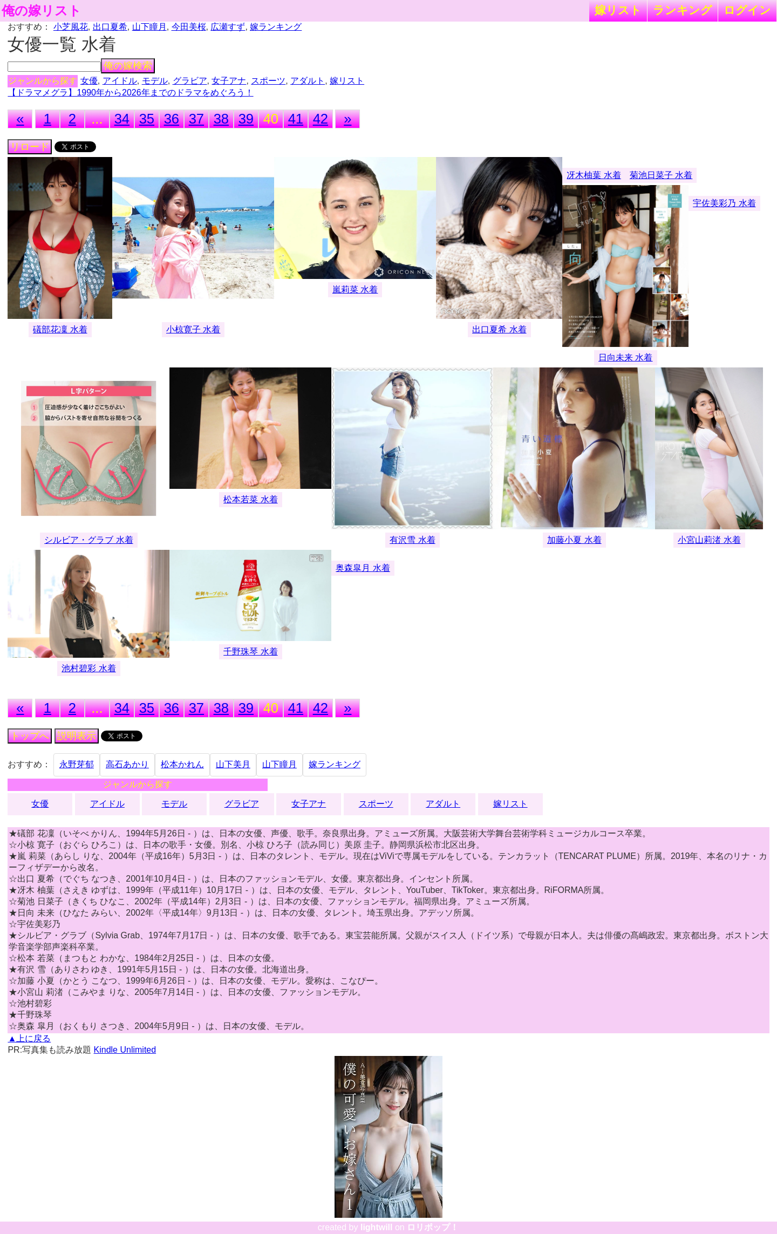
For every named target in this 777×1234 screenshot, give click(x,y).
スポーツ (268, 80)
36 (171, 118)
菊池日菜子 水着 (661, 175)
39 (246, 118)
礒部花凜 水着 (60, 329)
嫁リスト (618, 10)
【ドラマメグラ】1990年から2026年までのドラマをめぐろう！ (130, 92)
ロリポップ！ (433, 1227)
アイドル (120, 80)
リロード (29, 146)
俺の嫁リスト (41, 11)
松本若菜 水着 (250, 499)
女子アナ (229, 80)
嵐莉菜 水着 (355, 289)
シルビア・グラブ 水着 (88, 539)
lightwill (376, 1227)
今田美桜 (189, 26)
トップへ (29, 736)
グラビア (190, 80)
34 (122, 118)
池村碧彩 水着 (88, 668)
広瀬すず (227, 26)
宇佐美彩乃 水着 (724, 203)
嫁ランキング (276, 26)
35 (146, 118)
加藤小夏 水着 (574, 539)
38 (221, 118)
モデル (155, 80)
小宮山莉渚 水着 (709, 539)
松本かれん (182, 764)
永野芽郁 (76, 764)
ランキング (682, 10)
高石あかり (127, 764)
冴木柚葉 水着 (594, 175)
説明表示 (76, 736)
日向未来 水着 (625, 357)
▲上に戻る (29, 1038)
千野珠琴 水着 (250, 651)
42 (320, 118)
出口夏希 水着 (499, 329)
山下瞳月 (149, 26)
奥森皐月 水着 (363, 567)
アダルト (307, 80)
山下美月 (233, 764)
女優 (89, 80)
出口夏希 (110, 26)
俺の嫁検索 (128, 65)
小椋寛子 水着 (193, 329)
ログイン (747, 10)
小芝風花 (70, 26)
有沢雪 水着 (412, 539)
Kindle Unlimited (125, 1049)
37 (196, 118)
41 (295, 118)
